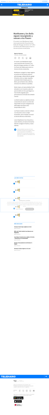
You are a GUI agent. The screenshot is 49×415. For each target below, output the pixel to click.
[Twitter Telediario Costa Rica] (23, 397)
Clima (10, 1)
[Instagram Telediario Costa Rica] (27, 397)
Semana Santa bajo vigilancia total (23, 233)
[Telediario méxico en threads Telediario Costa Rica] (30, 397)
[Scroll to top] (46, 381)
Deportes (24, 7)
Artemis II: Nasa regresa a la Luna (23, 253)
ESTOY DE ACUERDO (30, 207)
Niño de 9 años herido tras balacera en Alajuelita (24, 238)
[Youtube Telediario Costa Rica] (34, 397)
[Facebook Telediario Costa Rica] (20, 397)
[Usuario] (47, 4)
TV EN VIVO (44, 1)
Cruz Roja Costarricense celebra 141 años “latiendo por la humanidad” (23, 243)
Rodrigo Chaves (21, 1)
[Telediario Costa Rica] (24, 4)
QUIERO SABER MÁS (19, 207)
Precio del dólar (15, 1)
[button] (15, 59)
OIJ (7, 1)
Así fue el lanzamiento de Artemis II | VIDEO (23, 249)
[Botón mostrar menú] (1, 4)
